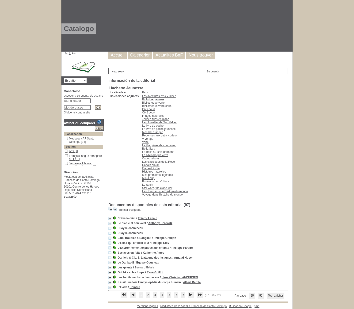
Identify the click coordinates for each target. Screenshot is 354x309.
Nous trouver (201, 55)
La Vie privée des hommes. (159, 145)
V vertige (147, 138)
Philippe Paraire (182, 247)
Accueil (117, 55)
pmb (256, 306)
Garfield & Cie (151, 168)
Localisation (73, 134)
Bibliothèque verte (153, 102)
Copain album (151, 165)
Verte (145, 142)
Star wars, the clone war (157, 188)
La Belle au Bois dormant (158, 152)
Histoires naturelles (154, 171)
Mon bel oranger (152, 132)
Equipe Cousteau (147, 262)
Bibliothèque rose (153, 99)
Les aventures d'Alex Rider (159, 96)
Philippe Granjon (165, 238)
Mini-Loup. (148, 178)
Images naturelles (153, 115)
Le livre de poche (153, 125)
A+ (74, 53)
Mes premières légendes (157, 175)
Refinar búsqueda (130, 209)
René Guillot (155, 272)
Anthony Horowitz (160, 223)
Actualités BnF (169, 55)
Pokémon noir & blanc (156, 181)
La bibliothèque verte (155, 155)
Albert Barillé (192, 282)
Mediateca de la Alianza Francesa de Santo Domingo (193, 306)
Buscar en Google (240, 306)
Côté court (148, 109)
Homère (134, 287)
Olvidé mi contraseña (77, 112)
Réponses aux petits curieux (160, 135)
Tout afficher (275, 295)
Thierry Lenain (147, 218)
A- (66, 53)
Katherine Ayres (153, 252)
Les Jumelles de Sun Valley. (159, 122)
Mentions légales (147, 306)
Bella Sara (148, 148)
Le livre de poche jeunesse (159, 129)
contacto (70, 196)
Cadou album (150, 158)
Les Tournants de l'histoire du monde (165, 191)
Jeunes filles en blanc (155, 119)
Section (70, 146)
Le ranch (147, 184)
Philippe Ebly (160, 243)
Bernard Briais (144, 267)
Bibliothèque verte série (156, 106)
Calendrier (140, 55)
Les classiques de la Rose (158, 161)
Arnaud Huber (183, 257)
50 (260, 295)
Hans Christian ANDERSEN (180, 277)
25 (252, 295)
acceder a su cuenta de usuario (83, 95)
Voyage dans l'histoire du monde (162, 194)
